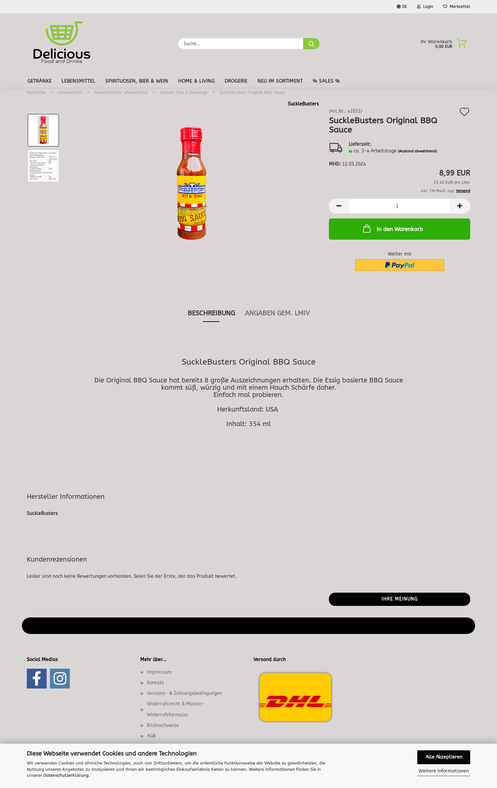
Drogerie (236, 81)
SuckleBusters (303, 104)
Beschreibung (211, 313)
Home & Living (196, 81)
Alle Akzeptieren (444, 757)
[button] (339, 206)
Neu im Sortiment (280, 81)
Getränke (39, 81)
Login (425, 6)
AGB (151, 736)
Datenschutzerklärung (66, 775)
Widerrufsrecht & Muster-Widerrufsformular (175, 709)
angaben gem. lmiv (277, 313)
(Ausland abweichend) (417, 151)
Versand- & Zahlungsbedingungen (184, 693)
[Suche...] (311, 43)
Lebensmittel (78, 81)
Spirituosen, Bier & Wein (136, 81)
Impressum (159, 672)
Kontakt (155, 683)
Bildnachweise (163, 725)
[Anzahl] (399, 206)
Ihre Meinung (400, 599)
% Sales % (326, 81)
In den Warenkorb (392, 228)
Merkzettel (456, 6)
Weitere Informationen (444, 771)
